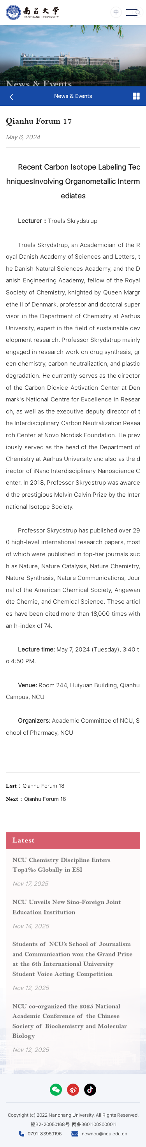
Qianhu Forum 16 (36, 799)
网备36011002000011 (94, 1124)
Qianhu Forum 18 (35, 786)
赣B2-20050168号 (50, 1124)
